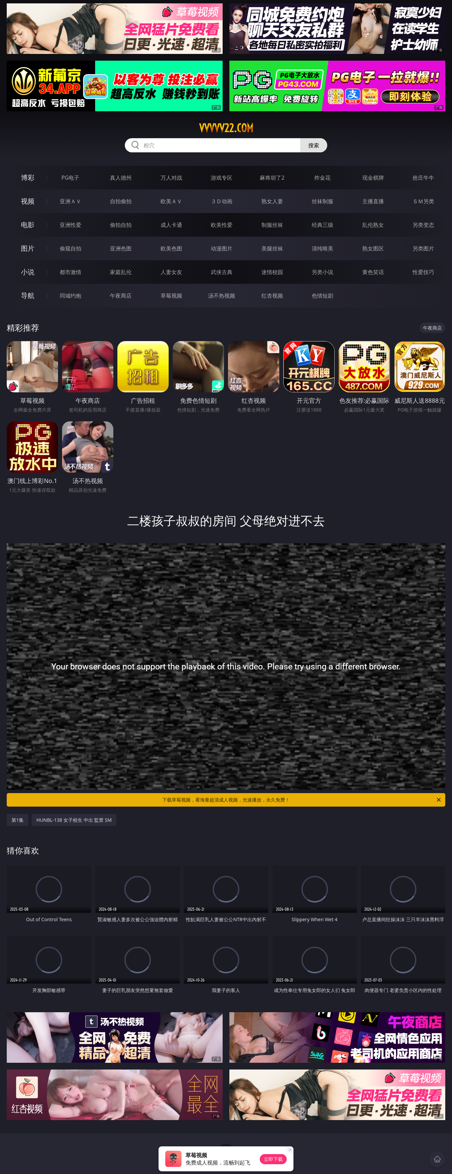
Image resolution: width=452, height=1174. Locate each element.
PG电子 (70, 177)
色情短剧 (322, 295)
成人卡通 (171, 225)
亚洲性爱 (70, 225)
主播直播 (373, 201)
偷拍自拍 (121, 225)
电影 (27, 224)
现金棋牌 (373, 177)
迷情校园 (272, 272)
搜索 (313, 145)
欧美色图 (171, 248)
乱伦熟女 (373, 225)
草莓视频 (171, 295)
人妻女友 (171, 272)
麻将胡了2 (272, 177)
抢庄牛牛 (423, 177)
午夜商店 (121, 295)
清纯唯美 (322, 248)
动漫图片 (221, 248)
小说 (27, 271)
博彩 (27, 177)
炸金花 (322, 177)
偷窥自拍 (70, 248)
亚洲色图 (121, 248)
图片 (27, 248)
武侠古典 (221, 272)
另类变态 (423, 225)
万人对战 (171, 177)
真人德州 (121, 177)
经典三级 (322, 225)
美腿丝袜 (272, 248)
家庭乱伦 (121, 272)
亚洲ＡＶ (70, 201)
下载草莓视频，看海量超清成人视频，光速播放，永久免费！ (302, 800)
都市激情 (70, 272)
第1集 (17, 820)
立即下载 (273, 1159)
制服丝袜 (272, 225)
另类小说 (322, 272)
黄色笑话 (373, 272)
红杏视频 (272, 295)
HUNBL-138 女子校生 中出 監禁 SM (74, 820)
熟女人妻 (272, 201)
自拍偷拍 (121, 201)
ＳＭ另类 (423, 201)
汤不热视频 (221, 295)
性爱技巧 (423, 272)
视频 (27, 201)
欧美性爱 (221, 225)
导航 (27, 295)
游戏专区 (221, 177)
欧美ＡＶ (171, 201)
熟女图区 (373, 248)
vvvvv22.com (226, 128)
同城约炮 (70, 295)
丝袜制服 (322, 201)
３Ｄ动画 (221, 201)
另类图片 (423, 248)
